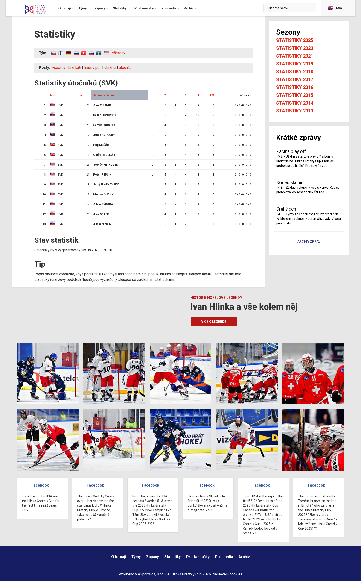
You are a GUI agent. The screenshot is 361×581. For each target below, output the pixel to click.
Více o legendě (213, 321)
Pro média (224, 557)
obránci (110, 67)
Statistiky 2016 (294, 87)
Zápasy (152, 557)
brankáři (74, 67)
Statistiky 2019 (294, 64)
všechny (118, 53)
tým (52, 95)
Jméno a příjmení (104, 95)
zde (324, 165)
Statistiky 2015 (294, 95)
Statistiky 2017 (294, 79)
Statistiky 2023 (294, 48)
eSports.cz (146, 574)
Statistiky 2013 (294, 111)
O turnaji (118, 557)
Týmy (136, 557)
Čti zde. (319, 192)
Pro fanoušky (198, 557)
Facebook (40, 485)
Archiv (244, 557)
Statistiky (172, 557)
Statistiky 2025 (294, 40)
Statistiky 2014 (294, 103)
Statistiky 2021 (294, 56)
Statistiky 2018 (294, 71)
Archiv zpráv (308, 241)
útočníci (125, 67)
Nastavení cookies (227, 574)
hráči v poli (92, 67)
